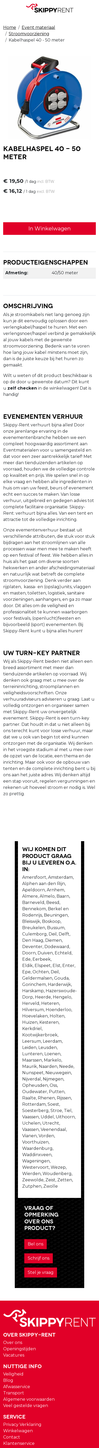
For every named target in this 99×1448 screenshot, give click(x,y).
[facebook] (7, 1302)
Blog (8, 1216)
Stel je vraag (26, 1108)
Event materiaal (38, 27)
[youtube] (7, 1314)
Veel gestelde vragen (25, 1241)
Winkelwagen (18, 1266)
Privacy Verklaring (22, 1260)
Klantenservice (19, 1279)
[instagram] (7, 1327)
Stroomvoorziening (29, 33)
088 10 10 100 (20, 1379)
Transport (13, 1229)
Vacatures (13, 1191)
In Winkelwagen (49, 229)
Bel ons (21, 1094)
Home (9, 27)
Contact (11, 1273)
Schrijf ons (49, 1094)
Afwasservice (16, 1222)
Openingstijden (19, 1184)
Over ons (12, 1178)
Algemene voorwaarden (29, 1235)
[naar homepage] (49, 8)
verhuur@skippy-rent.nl (31, 1390)
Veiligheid (13, 1210)
